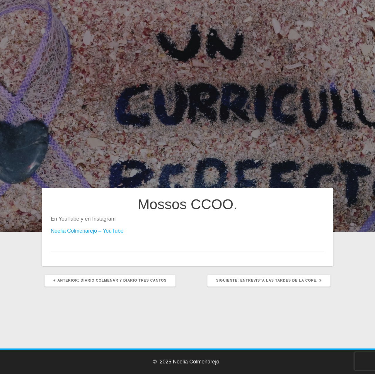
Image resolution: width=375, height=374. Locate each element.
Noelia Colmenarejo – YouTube (87, 231)
